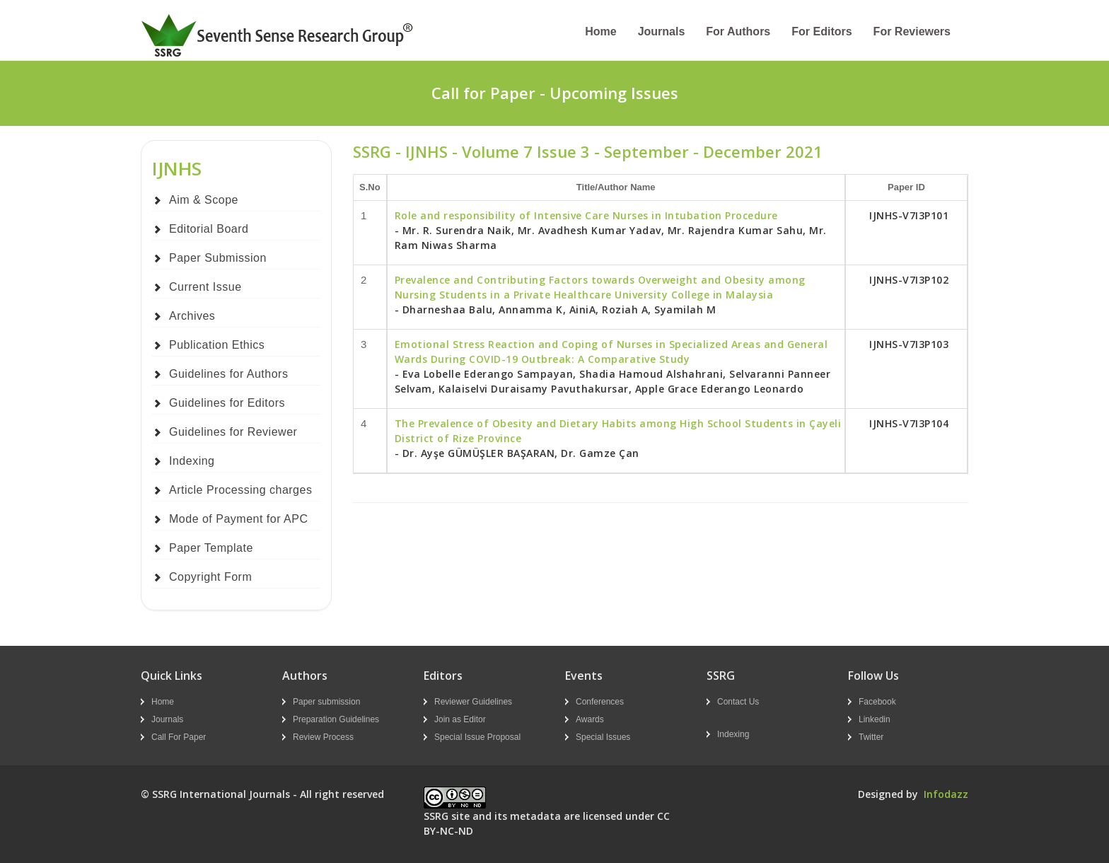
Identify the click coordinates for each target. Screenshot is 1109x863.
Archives (192, 316)
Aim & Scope (203, 200)
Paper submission (326, 702)
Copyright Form (210, 577)
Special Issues (603, 737)
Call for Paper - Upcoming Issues (554, 92)
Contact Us (738, 702)
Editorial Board (208, 229)
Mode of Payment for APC (238, 519)
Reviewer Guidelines (473, 702)
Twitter (871, 737)
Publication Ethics (217, 345)
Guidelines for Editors (227, 403)
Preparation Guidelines (336, 719)
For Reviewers (912, 31)
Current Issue (205, 287)
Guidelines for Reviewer (233, 432)
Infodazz (946, 794)
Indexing (192, 461)
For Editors (821, 31)
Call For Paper (178, 737)
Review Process (323, 737)
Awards (590, 719)
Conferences (600, 702)
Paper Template (211, 548)
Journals (661, 31)
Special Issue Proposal (477, 737)
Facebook (877, 702)
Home (600, 31)
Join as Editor (460, 719)
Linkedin (874, 719)
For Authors (738, 31)
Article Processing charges (240, 490)
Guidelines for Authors (228, 374)
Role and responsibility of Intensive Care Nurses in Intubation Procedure (586, 215)
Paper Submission (218, 258)
